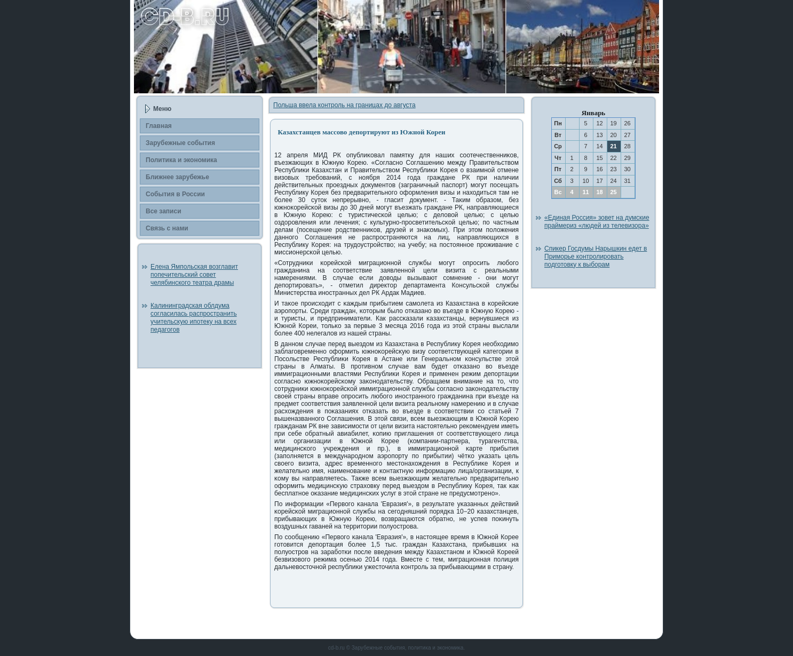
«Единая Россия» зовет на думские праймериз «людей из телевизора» (596, 221)
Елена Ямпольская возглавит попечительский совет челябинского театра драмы (194, 274)
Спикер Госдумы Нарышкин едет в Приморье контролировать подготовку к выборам (595, 256)
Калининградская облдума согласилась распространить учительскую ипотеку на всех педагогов (193, 317)
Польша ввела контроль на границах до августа (344, 105)
